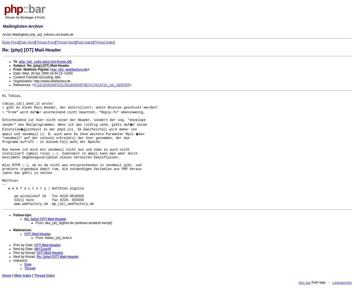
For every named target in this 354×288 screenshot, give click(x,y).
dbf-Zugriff (42, 249)
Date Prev (10, 42)
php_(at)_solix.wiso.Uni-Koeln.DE (45, 62)
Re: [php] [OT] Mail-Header (45, 219)
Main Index (22, 275)
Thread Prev (45, 42)
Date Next (27, 42)
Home (6, 275)
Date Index (85, 42)
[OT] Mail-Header (37, 234)
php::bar (304, 283)
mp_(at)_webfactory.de (69, 69)
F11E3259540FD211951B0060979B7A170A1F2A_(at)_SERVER (82, 85)
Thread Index (104, 42)
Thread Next (65, 42)
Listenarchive (342, 283)
